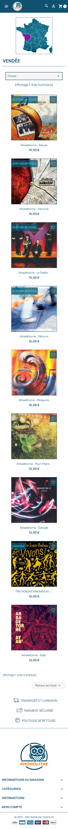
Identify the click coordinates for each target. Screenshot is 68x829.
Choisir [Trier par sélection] (34, 76)
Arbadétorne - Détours (34, 336)
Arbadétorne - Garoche (34, 209)
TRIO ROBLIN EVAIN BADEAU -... (34, 591)
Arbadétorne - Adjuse (34, 145)
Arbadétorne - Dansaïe (34, 527)
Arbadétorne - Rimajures (34, 400)
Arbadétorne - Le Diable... (34, 272)
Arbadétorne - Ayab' (34, 655)
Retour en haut (48, 685)
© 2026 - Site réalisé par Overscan (34, 817)
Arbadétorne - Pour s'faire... (34, 464)
